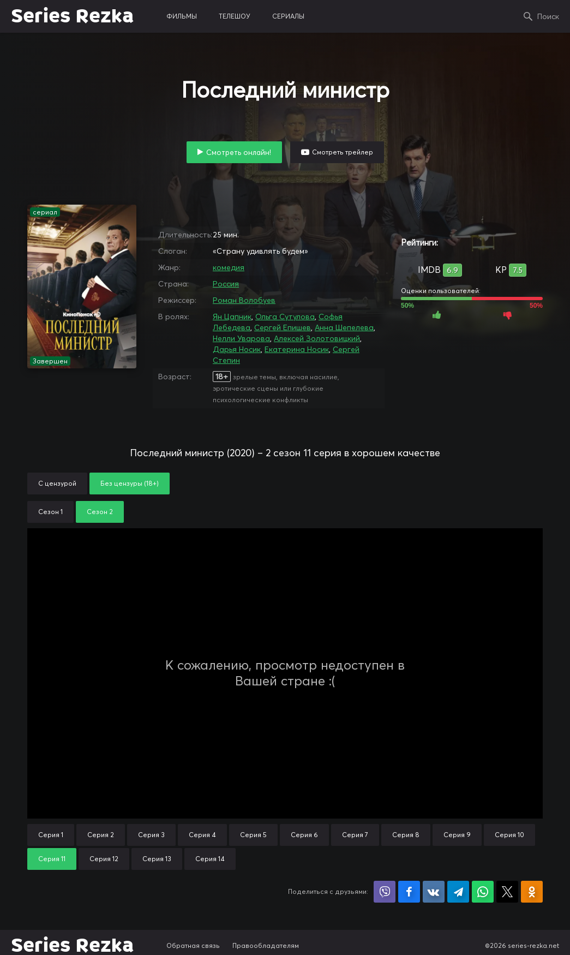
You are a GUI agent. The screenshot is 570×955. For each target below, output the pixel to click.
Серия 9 (457, 835)
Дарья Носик (237, 349)
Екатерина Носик (297, 349)
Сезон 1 (50, 512)
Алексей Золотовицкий (317, 338)
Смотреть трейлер (342, 152)
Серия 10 (509, 835)
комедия (228, 267)
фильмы (181, 16)
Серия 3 (151, 835)
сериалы (288, 16)
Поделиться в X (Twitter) (507, 892)
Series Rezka (72, 16)
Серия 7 (355, 835)
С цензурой (57, 483)
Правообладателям (265, 945)
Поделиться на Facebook (409, 892)
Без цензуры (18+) (129, 483)
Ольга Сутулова (285, 316)
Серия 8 (405, 835)
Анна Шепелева (344, 327)
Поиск (548, 16)
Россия (226, 284)
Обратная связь (193, 945)
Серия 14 (210, 859)
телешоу (234, 16)
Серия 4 (202, 835)
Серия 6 (304, 835)
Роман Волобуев (244, 300)
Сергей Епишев (282, 327)
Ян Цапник (232, 316)
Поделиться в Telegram (458, 892)
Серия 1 (50, 835)
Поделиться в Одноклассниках (532, 892)
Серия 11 (51, 859)
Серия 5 (253, 835)
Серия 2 (100, 835)
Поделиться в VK (434, 892)
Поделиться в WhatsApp (483, 892)
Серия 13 (156, 859)
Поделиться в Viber (384, 892)
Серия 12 (103, 859)
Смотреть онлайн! (238, 152)
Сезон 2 (100, 512)
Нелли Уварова (241, 338)
